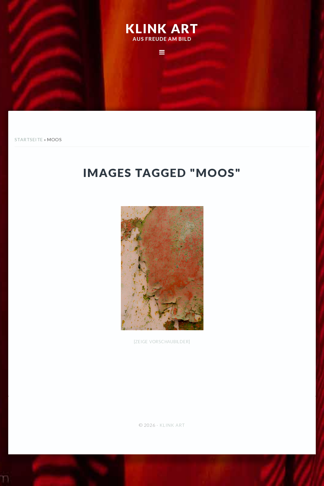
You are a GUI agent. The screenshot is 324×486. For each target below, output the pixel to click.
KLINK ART (162, 28)
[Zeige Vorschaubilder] (162, 341)
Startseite (29, 139)
